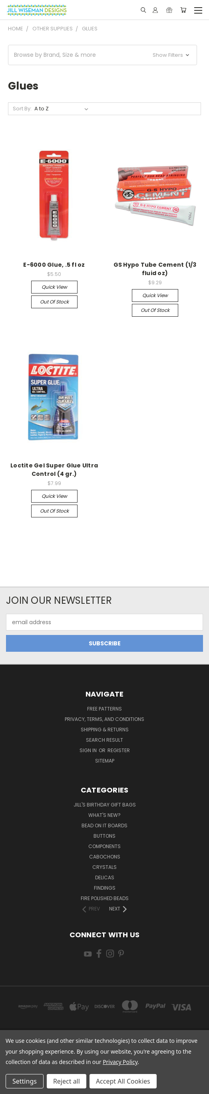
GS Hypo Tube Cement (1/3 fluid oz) (155, 269)
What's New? (104, 815)
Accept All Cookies (123, 1081)
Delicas (104, 877)
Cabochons (104, 856)
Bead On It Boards (104, 825)
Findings (104, 887)
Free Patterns (104, 708)
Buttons (104, 835)
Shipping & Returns (105, 729)
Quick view (54, 286)
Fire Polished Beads (105, 898)
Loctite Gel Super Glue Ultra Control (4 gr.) (54, 469)
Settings (24, 1081)
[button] (102, 55)
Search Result (104, 740)
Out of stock (54, 301)
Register (118, 750)
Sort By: (22, 108)
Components (104, 846)
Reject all (66, 1081)
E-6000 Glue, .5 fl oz (54, 265)
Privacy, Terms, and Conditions (104, 719)
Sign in (89, 750)
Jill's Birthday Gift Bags (105, 804)
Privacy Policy (120, 1062)
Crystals (104, 867)
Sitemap (104, 760)
